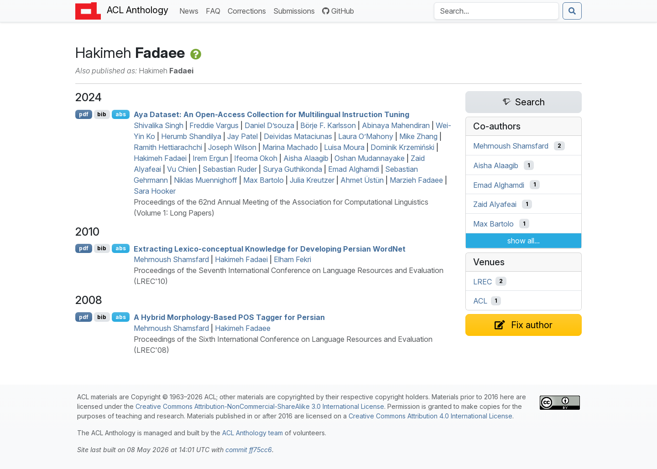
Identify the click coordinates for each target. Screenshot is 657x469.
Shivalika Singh (158, 125)
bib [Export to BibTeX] (101, 114)
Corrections (249, 10)
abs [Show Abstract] (120, 114)
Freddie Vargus (214, 125)
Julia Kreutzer (312, 180)
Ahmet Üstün (362, 180)
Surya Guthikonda (292, 169)
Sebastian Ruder (230, 169)
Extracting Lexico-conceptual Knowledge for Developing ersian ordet (270, 248)
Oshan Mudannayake (369, 158)
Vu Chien (182, 169)
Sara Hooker (155, 191)
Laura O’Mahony (365, 136)
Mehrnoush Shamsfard (171, 259)
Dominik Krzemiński (402, 147)
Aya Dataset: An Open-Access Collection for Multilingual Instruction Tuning (271, 114)
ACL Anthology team (252, 433)
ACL (480, 300)
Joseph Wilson (232, 147)
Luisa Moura (344, 147)
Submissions (295, 10)
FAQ (215, 10)
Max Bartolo (263, 180)
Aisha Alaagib (305, 158)
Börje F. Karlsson (328, 125)
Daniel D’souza (269, 125)
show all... (523, 240)
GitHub (338, 10)
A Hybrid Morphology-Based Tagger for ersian (229, 317)
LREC (482, 281)
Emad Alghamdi (353, 169)
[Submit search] (572, 11)
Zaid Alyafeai (494, 204)
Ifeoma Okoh (255, 158)
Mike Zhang (418, 136)
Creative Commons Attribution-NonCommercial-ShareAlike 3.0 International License (260, 406)
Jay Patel (242, 136)
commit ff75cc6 (248, 450)
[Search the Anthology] (496, 11)
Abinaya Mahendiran (396, 125)
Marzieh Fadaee (416, 180)
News (190, 10)
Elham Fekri (292, 259)
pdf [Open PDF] (84, 114)
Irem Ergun (210, 158)
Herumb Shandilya (191, 136)
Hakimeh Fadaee (243, 328)
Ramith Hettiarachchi (168, 147)
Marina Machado (290, 147)
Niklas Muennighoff (205, 180)
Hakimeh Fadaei (160, 158)
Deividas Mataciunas (298, 136)
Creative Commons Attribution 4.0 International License (430, 416)
